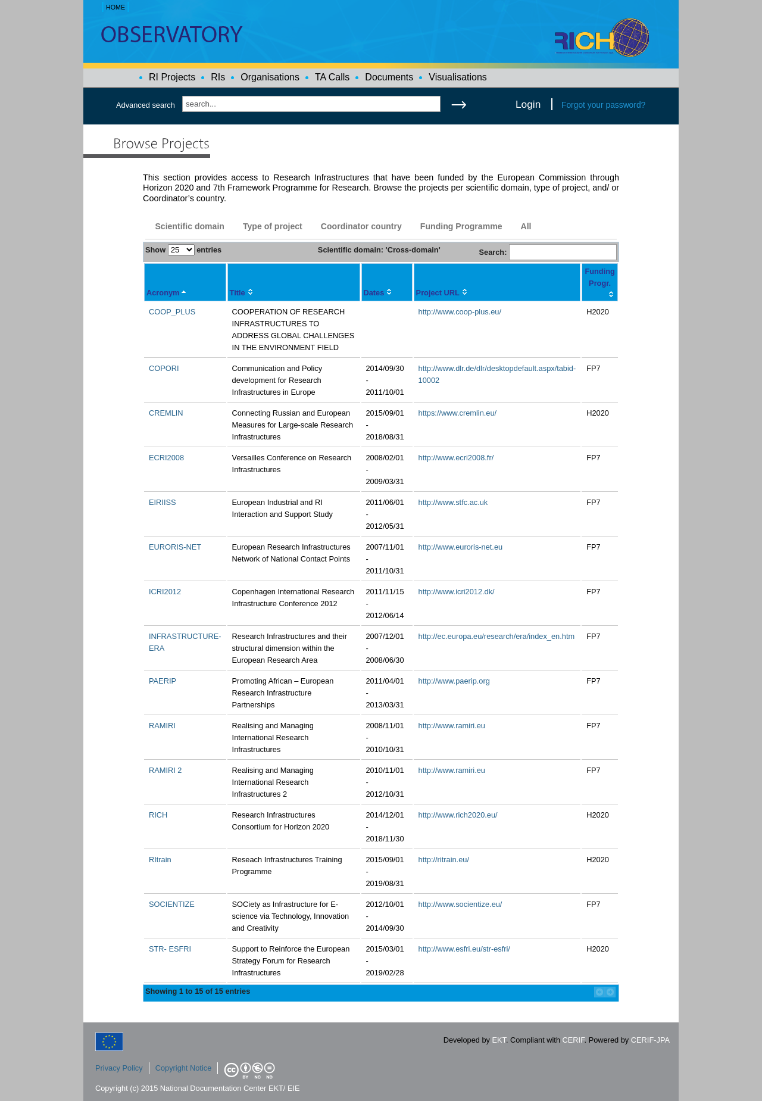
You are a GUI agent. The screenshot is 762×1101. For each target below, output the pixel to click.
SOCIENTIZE (172, 904)
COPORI (164, 368)
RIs (218, 77)
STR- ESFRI (170, 948)
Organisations (270, 77)
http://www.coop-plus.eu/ (460, 311)
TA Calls (332, 77)
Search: (548, 252)
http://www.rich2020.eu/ (458, 814)
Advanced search (145, 105)
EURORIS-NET (175, 546)
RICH (158, 814)
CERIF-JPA (650, 1039)
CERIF (574, 1039)
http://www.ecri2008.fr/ (456, 457)
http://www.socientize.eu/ (460, 904)
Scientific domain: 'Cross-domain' (379, 249)
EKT (499, 1039)
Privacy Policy (119, 1067)
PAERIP (162, 680)
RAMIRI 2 (165, 770)
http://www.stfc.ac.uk (453, 502)
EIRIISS (162, 502)
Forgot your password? (603, 105)
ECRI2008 (166, 457)
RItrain (160, 859)
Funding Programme (461, 226)
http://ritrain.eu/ (444, 859)
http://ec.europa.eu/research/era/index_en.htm (497, 636)
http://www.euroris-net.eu (461, 546)
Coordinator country (361, 226)
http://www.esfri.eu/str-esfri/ (464, 948)
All (525, 226)
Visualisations (458, 77)
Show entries (183, 249)
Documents (389, 77)
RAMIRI (162, 725)
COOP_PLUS (172, 311)
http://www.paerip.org (454, 680)
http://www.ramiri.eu (452, 725)
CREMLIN (166, 412)
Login (528, 104)
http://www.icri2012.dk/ (457, 591)
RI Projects (172, 77)
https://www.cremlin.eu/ (458, 412)
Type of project (272, 226)
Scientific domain (189, 226)
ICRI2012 (165, 591)
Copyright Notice (183, 1067)
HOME (115, 7)
